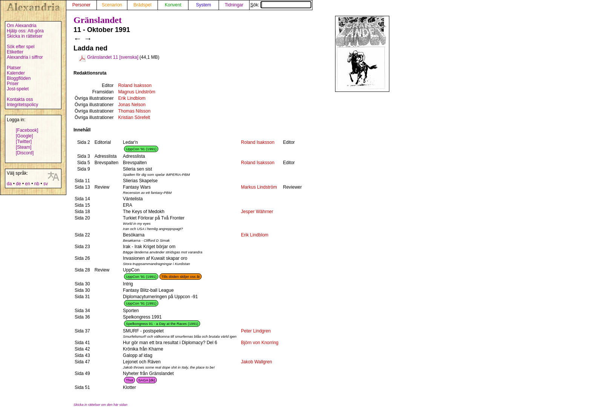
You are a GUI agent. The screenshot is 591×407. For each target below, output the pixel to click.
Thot (129, 380)
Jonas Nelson (131, 104)
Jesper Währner (257, 211)
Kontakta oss (20, 99)
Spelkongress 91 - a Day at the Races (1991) (162, 324)
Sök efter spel (20, 46)
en (27, 183)
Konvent (173, 5)
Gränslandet (97, 20)
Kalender (16, 73)
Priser (12, 83)
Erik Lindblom (131, 98)
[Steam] (23, 147)
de (18, 183)
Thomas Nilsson (134, 111)
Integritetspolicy (22, 104)
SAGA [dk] (146, 380)
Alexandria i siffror (25, 57)
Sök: (280, 5)
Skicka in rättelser (25, 36)
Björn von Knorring (259, 342)
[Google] (24, 136)
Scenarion (112, 5)
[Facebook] (27, 130)
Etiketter (15, 52)
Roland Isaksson (135, 85)
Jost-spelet (18, 88)
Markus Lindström (259, 187)
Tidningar (234, 5)
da (9, 183)
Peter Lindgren (256, 331)
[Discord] (25, 152)
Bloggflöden (19, 78)
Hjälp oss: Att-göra (25, 31)
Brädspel (142, 5)
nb (36, 183)
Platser (14, 67)
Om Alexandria (22, 25)
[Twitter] (24, 141)
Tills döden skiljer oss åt (180, 276)
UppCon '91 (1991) (141, 149)
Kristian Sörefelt (134, 117)
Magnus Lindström (136, 92)
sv (45, 183)
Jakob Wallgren (256, 361)
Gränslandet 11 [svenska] (112, 57)
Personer (81, 5)
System (203, 5)
